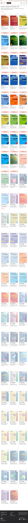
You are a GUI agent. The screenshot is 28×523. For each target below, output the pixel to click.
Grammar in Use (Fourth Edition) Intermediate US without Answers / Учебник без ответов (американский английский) (5, 246)
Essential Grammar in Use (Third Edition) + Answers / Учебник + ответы (14, 503)
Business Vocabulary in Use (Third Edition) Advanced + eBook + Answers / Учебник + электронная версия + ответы (5, 266)
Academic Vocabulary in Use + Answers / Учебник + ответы (5, 503)
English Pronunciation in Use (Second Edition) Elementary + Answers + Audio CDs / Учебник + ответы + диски (22, 424)
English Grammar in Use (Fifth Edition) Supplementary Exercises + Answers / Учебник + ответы (5, 88)
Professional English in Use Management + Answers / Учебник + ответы (23, 186)
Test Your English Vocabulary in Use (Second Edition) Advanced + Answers (14, 384)
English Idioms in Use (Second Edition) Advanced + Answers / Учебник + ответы (5, 285)
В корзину (5, 52)
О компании (11, 512)
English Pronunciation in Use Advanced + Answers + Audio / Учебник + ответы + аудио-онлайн (22, 226)
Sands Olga (7, 306)
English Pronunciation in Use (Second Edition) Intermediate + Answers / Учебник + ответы (4, 424)
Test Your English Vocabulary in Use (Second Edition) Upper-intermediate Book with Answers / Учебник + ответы (23, 305)
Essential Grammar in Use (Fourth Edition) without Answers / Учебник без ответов (4, 28)
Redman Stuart (3, 49)
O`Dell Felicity (25, 29)
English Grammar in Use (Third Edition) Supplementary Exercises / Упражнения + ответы (23, 364)
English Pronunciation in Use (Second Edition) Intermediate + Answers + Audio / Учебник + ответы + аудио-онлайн (13, 226)
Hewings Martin (12, 49)
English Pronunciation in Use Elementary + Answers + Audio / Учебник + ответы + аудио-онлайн (5, 68)
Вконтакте (25, 519)
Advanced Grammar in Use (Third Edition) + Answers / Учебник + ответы (23, 48)
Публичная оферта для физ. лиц (22, 513)
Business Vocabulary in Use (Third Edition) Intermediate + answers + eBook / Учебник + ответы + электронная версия (5, 107)
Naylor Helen (16, 29)
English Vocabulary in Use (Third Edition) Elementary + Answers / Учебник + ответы (22, 147)
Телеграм (21, 519)
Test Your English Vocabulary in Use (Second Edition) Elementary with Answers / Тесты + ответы (14, 325)
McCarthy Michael (21, 29)
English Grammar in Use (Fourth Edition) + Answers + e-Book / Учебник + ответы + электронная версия (4, 384)
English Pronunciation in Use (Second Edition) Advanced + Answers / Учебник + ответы (4, 463)
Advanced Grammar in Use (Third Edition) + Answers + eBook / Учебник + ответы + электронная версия (14, 48)
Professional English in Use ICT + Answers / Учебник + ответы (14, 345)
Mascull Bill (20, 247)
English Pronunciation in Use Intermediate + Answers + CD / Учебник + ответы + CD (5, 404)
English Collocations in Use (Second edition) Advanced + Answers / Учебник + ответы (23, 28)
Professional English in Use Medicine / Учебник (23, 325)
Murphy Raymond (3, 29)
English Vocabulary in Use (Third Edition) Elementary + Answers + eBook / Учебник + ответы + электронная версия (13, 147)
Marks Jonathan (3, 69)
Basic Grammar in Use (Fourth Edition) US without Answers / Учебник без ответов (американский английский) (23, 167)
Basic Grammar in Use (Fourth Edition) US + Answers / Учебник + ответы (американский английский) (13, 107)
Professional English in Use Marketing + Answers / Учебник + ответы (5, 345)
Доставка (11, 514)
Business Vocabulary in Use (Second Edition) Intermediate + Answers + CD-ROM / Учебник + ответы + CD (5, 483)
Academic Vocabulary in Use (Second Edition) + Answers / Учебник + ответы (13, 206)
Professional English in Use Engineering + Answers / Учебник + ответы (5, 364)
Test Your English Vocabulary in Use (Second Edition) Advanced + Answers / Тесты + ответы (5, 226)
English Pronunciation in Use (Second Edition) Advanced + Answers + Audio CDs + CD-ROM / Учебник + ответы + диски (14, 444)
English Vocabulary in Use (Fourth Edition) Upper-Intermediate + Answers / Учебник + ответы (13, 285)
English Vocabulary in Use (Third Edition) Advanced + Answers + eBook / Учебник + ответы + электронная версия (5, 167)
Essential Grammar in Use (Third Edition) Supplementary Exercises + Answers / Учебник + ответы (14, 28)
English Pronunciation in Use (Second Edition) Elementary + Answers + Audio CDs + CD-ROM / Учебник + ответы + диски (14, 424)
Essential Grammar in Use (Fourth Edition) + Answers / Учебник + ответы (23, 206)
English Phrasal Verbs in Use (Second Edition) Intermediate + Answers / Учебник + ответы (22, 127)
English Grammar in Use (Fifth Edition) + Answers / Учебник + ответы (13, 68)
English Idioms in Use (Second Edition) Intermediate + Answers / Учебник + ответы (22, 107)
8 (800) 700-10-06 (21, 0)
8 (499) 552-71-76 (11, 0)
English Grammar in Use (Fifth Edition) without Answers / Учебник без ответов (13, 88)
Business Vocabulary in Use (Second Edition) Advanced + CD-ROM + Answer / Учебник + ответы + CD (14, 483)
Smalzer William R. (8, 247)
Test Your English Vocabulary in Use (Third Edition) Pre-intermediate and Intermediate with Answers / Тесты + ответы (4, 325)
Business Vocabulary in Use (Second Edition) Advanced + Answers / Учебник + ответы (23, 483)
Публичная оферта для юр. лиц (22, 514)
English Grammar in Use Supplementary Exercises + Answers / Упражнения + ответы (14, 463)
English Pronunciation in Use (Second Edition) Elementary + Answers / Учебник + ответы (4, 444)
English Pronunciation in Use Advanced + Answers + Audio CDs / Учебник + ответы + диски (22, 444)
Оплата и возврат (12, 515)
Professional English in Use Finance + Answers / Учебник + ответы (23, 345)
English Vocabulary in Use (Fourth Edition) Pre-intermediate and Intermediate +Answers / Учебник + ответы (4, 206)
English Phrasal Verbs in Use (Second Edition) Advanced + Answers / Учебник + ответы (13, 127)
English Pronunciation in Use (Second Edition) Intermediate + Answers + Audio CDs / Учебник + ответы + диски (22, 404)
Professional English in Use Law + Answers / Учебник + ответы (23, 384)
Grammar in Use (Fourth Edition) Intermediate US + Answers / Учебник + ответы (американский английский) (13, 246)
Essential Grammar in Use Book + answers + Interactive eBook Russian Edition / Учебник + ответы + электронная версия (5, 305)
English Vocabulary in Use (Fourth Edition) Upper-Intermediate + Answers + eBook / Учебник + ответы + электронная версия (5, 147)
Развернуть (2, 11)
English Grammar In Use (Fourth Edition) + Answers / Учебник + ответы (23, 463)
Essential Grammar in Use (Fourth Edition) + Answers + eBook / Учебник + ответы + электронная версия (14, 305)
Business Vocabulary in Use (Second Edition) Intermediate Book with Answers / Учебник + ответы (14, 364)
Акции (11, 513)
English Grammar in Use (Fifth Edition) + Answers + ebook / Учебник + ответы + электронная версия (23, 88)
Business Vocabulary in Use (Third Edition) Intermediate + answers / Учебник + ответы (23, 246)
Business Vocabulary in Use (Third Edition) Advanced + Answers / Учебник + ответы (14, 266)
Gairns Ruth (6, 326)
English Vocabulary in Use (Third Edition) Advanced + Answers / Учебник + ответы (23, 285)
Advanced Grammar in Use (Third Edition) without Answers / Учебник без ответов (14, 167)
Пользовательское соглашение (22, 512)
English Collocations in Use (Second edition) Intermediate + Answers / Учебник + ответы (5, 127)
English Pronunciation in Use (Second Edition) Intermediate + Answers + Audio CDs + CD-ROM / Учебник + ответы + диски (14, 404)
